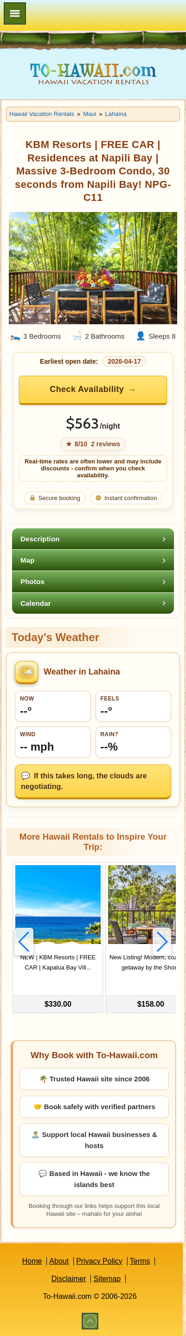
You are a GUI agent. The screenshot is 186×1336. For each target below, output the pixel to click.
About (59, 1261)
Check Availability (87, 389)
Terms (140, 1261)
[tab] (93, 538)
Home (32, 1261)
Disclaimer (68, 1279)
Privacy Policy (99, 1261)
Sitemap (107, 1279)
